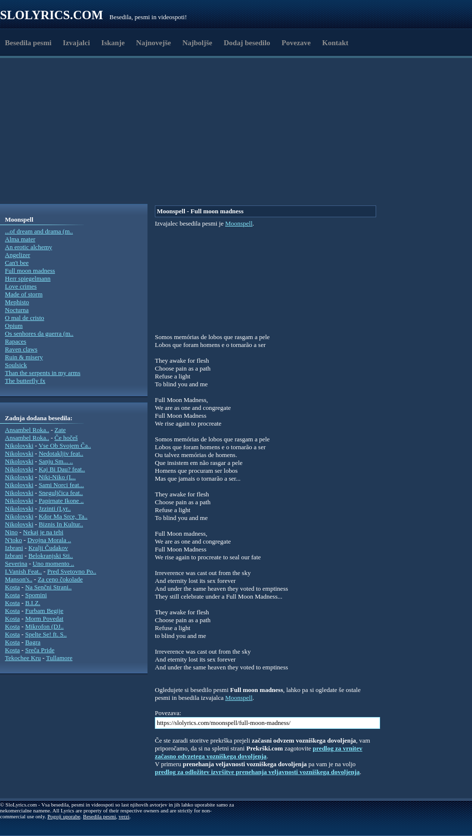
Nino (11, 532)
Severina (16, 563)
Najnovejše (153, 43)
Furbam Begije (44, 610)
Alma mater (20, 239)
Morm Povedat (44, 618)
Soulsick (16, 365)
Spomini (36, 595)
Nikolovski (19, 445)
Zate (60, 429)
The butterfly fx (25, 380)
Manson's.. (18, 579)
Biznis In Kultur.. (61, 524)
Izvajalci (76, 43)
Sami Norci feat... (61, 485)
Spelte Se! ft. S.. (46, 634)
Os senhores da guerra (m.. (39, 333)
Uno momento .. (53, 563)
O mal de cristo (24, 317)
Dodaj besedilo (247, 43)
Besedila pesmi (28, 43)
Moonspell (239, 223)
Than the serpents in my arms (42, 372)
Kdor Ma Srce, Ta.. (63, 516)
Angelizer (17, 255)
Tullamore (59, 658)
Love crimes (21, 286)
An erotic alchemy (28, 247)
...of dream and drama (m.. (39, 231)
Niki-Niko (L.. (57, 477)
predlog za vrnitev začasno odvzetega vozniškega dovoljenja (258, 752)
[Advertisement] (153, 178)
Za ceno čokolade (60, 579)
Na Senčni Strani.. (48, 587)
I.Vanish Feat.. (23, 571)
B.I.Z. (32, 602)
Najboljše (197, 43)
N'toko (13, 540)
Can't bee (17, 262)
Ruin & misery (24, 357)
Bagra (32, 642)
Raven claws (21, 349)
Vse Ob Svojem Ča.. (64, 445)
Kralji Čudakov (48, 547)
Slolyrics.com (51, 15)
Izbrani (14, 547)
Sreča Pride (40, 650)
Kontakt (335, 43)
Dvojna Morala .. (49, 540)
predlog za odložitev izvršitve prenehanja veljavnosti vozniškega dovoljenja (257, 772)
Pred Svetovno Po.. (71, 571)
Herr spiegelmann (28, 278)
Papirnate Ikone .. (61, 500)
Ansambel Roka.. (27, 429)
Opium (14, 325)
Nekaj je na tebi (43, 532)
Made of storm (24, 294)
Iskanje (113, 43)
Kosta (12, 587)
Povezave (296, 43)
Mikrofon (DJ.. (44, 626)
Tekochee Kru (23, 658)
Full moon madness (30, 270)
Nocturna (17, 310)
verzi (123, 816)
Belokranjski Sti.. (51, 555)
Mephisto (17, 302)
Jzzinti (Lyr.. (55, 508)
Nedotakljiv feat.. (61, 453)
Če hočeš (66, 437)
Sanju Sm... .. (56, 461)
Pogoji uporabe (63, 816)
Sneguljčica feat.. (61, 492)
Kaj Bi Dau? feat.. (62, 469)
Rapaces (15, 341)
